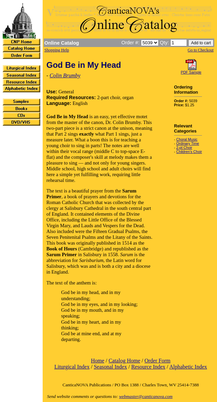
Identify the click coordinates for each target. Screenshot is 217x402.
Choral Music (187, 139)
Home (97, 361)
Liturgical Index (71, 367)
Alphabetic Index (188, 367)
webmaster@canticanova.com (146, 396)
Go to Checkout (201, 50)
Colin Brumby (64, 75)
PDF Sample (191, 72)
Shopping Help (56, 50)
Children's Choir (189, 152)
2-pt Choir (184, 147)
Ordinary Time (187, 143)
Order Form (157, 361)
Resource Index (148, 367)
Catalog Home (124, 361)
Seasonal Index (110, 367)
